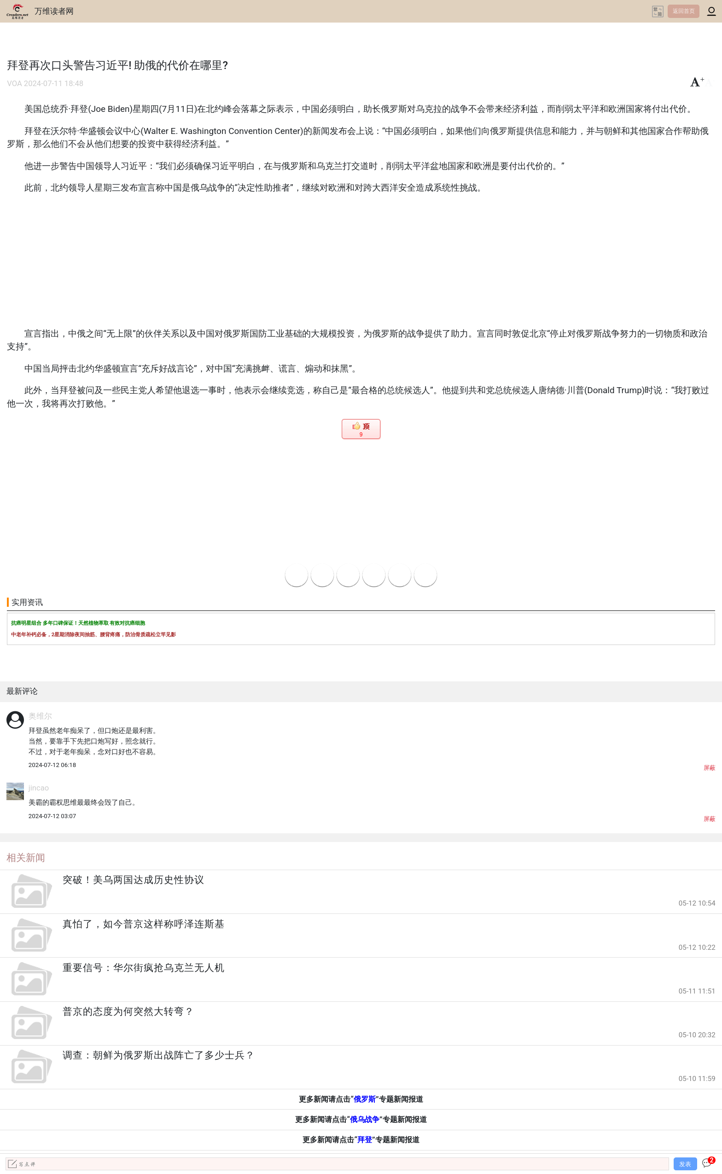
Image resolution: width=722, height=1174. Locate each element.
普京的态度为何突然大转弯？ (128, 1011)
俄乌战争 (364, 1119)
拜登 (364, 1139)
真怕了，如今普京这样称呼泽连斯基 (144, 924)
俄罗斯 (365, 1099)
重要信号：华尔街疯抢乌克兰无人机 (144, 967)
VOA (14, 83)
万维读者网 (54, 11)
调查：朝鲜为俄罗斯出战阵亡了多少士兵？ (159, 1055)
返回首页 (684, 11)
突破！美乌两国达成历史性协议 (133, 879)
